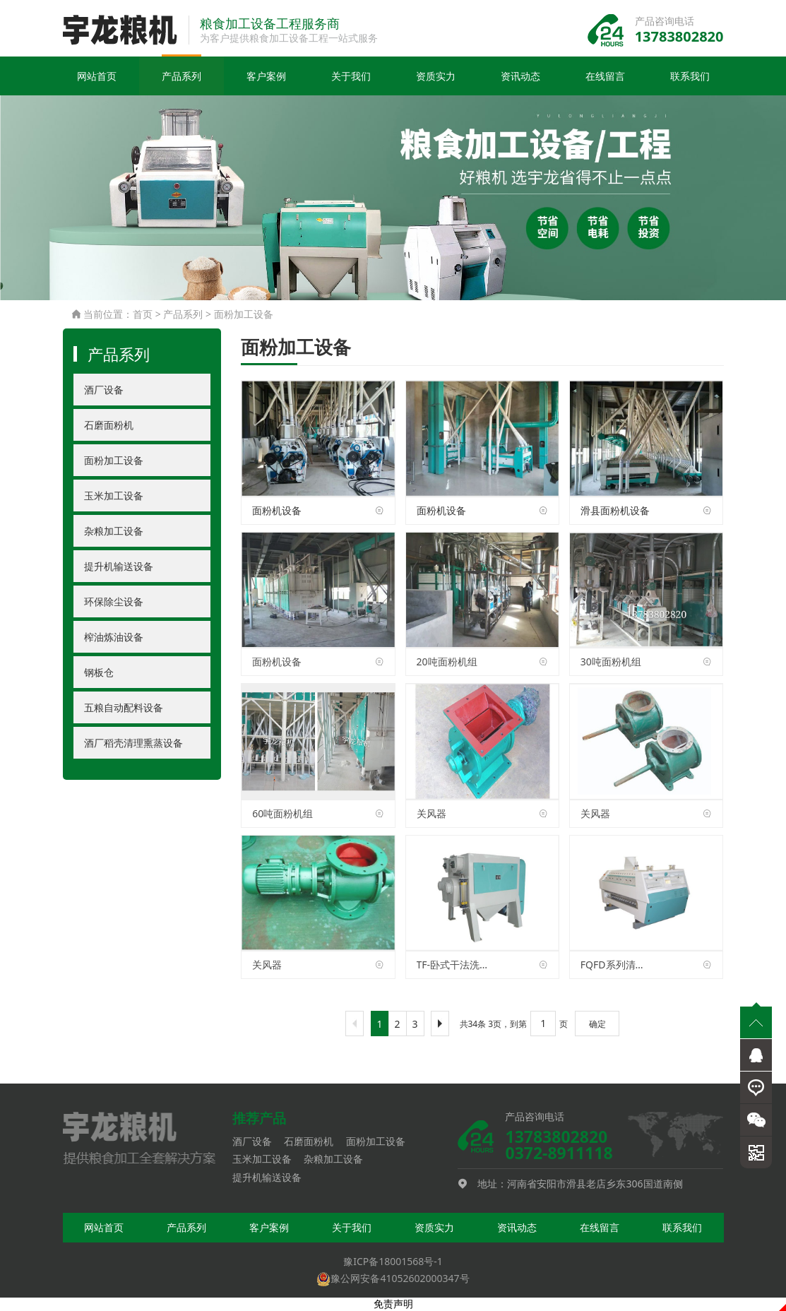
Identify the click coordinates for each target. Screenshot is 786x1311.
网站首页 (97, 76)
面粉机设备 (277, 511)
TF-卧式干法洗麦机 (453, 965)
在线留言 (605, 76)
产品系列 (181, 76)
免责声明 (393, 1304)
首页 (143, 314)
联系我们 (690, 76)
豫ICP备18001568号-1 (393, 1262)
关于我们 (351, 76)
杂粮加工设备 (113, 531)
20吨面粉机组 (447, 662)
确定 (597, 1025)
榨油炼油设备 (113, 637)
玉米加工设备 (113, 496)
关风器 (431, 813)
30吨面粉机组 (610, 662)
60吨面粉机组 (282, 813)
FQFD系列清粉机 (616, 965)
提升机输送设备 (118, 567)
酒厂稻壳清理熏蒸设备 (133, 743)
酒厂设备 (104, 390)
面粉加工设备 (243, 314)
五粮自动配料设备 (123, 708)
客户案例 (266, 76)
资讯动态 (520, 76)
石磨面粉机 (108, 425)
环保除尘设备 (113, 602)
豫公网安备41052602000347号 (392, 1279)
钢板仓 (99, 673)
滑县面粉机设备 (615, 511)
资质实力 (435, 76)
